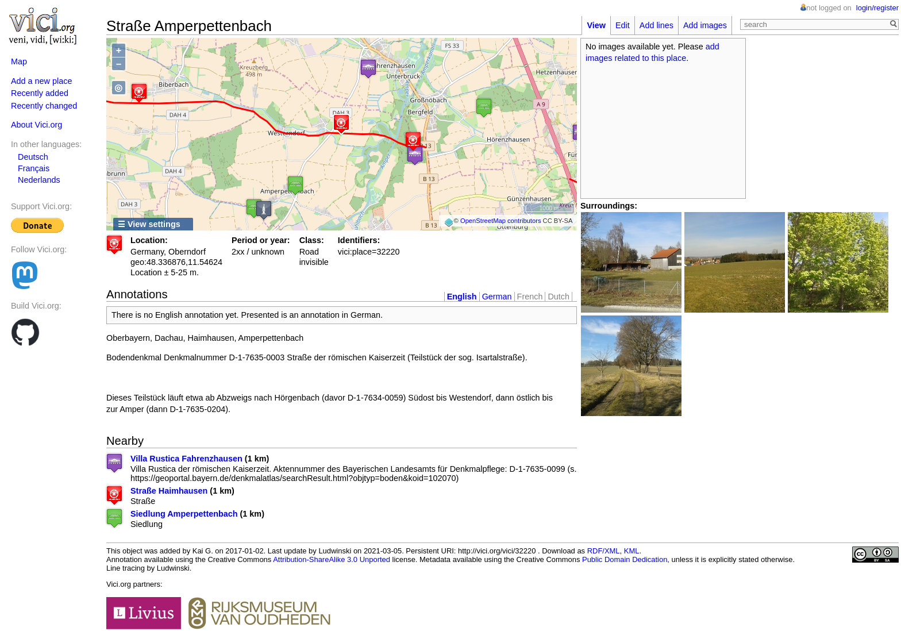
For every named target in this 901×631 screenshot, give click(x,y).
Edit (622, 25)
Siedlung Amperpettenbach (184, 513)
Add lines (656, 25)
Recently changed (44, 105)
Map (19, 61)
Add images (705, 25)
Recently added (39, 93)
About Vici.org (36, 124)
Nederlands (39, 179)
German (497, 296)
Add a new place (41, 81)
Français (33, 168)
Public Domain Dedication (624, 559)
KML (632, 551)
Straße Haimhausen (168, 490)
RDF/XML (603, 551)
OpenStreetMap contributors (500, 220)
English (462, 296)
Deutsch (33, 156)
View (596, 25)
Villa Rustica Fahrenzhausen (186, 458)
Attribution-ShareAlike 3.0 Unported (331, 559)
